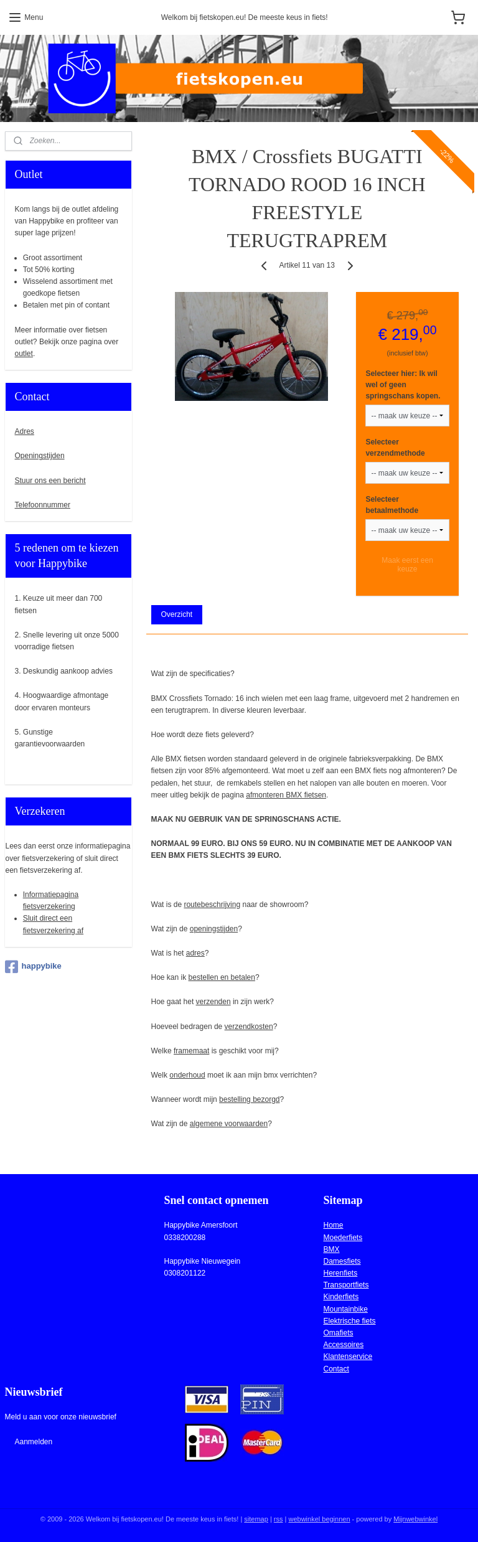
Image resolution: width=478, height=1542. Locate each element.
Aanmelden (33, 1441)
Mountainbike (345, 1309)
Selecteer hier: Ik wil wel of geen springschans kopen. (403, 384)
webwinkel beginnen (319, 1519)
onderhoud (187, 1075)
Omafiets (338, 1332)
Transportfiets (345, 1285)
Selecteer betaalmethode (392, 505)
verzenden (213, 1001)
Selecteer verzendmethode (395, 448)
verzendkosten (249, 1026)
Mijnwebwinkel (415, 1519)
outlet (24, 353)
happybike (33, 966)
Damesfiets (341, 1261)
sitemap (256, 1519)
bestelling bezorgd (250, 1099)
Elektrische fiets (349, 1321)
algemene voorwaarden (229, 1123)
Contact (336, 1369)
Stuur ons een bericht (50, 480)
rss (278, 1519)
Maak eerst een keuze (408, 564)
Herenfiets (340, 1273)
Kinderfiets (340, 1296)
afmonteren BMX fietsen (286, 794)
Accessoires (343, 1344)
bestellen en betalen (222, 977)
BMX (331, 1249)
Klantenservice (347, 1356)
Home (333, 1225)
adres (195, 953)
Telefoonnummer (42, 505)
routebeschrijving (212, 904)
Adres (24, 431)
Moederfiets (342, 1237)
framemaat (191, 1050)
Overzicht (177, 614)
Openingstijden (40, 455)
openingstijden (214, 928)
